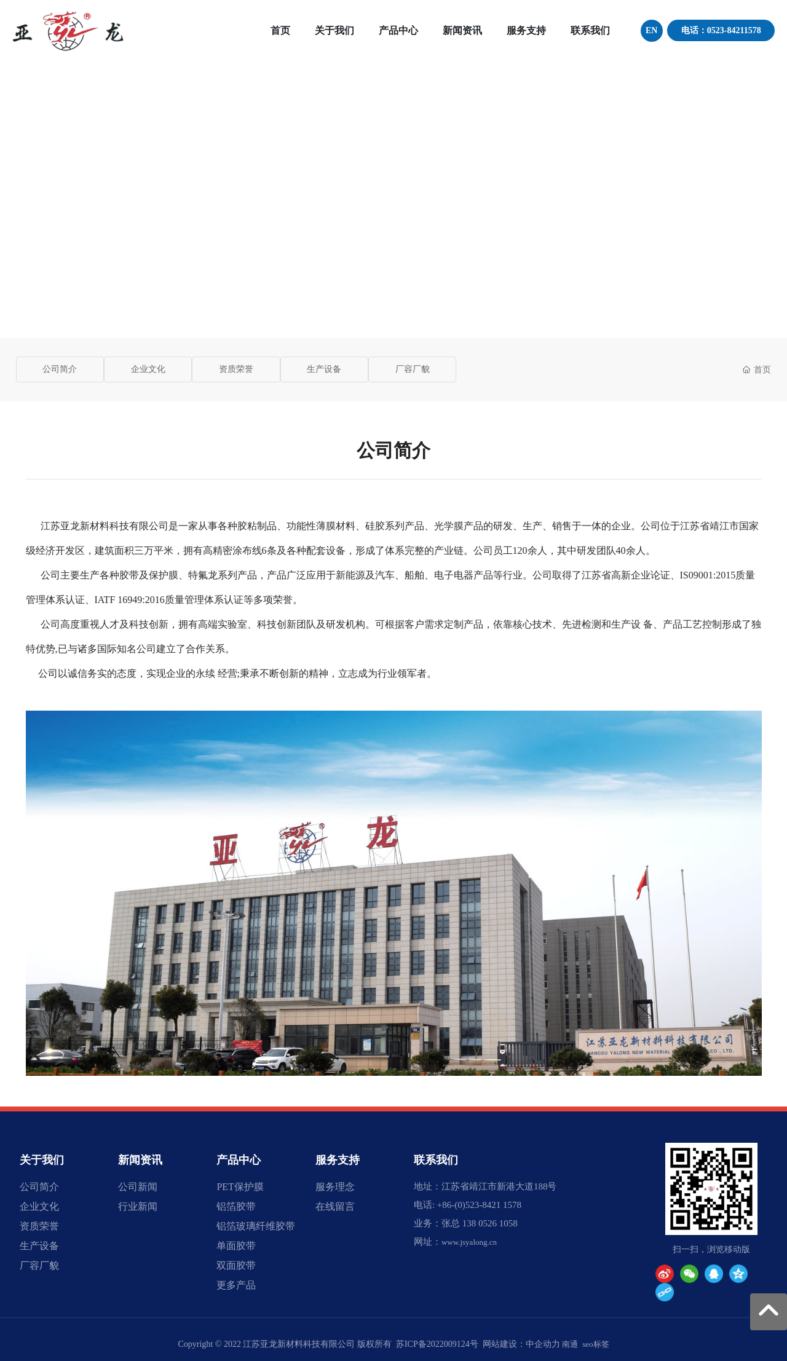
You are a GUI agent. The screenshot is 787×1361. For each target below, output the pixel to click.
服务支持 (337, 1160)
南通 (570, 1344)
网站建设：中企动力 (521, 1344)
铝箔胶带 (236, 1206)
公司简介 (59, 369)
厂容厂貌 (412, 369)
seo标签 (595, 1344)
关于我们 (42, 1160)
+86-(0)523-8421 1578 (479, 1205)
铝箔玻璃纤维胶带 (255, 1226)
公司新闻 (137, 1187)
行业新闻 (137, 1206)
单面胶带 (236, 1246)
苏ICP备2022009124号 (437, 1344)
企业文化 (148, 369)
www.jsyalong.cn (469, 1242)
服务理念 (335, 1187)
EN (651, 30)
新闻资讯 (140, 1160)
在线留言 (335, 1206)
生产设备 (324, 369)
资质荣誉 (236, 369)
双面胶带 (236, 1265)
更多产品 (236, 1285)
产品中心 (238, 1160)
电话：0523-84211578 (721, 30)
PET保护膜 (239, 1187)
